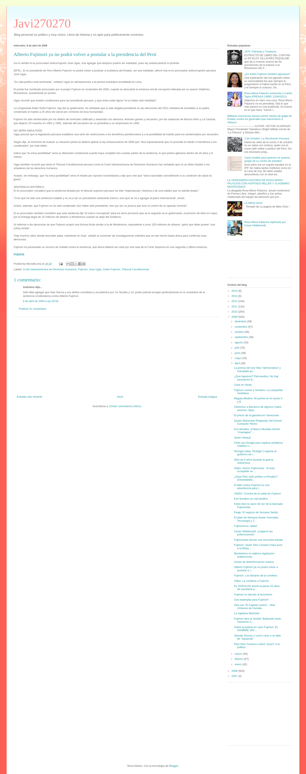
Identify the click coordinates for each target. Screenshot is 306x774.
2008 (234, 670)
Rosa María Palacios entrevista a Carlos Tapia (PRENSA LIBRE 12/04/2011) (268, 95)
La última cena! (253, 202)
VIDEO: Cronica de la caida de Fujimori (257, 493)
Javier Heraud (242, 437)
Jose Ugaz (95, 269)
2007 (234, 676)
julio (237, 347)
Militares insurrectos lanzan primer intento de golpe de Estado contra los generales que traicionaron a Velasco (259, 119)
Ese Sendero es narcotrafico (251, 498)
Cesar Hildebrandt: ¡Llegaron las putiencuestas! (253, 533)
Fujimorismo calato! (245, 525)
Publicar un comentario (32, 308)
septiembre (242, 337)
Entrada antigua (207, 396)
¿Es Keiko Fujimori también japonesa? (267, 74)
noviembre (241, 326)
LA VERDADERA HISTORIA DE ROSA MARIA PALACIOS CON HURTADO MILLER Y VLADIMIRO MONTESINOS (258, 183)
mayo (238, 358)
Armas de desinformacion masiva (254, 561)
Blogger (173, 765)
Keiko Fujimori (111, 269)
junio (238, 352)
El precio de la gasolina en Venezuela (256, 415)
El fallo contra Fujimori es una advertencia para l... (251, 487)
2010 (234, 311)
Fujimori (82, 269)
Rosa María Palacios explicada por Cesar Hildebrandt (265, 223)
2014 (234, 290)
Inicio (120, 396)
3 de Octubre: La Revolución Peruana (266, 138)
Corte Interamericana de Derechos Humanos (50, 269)
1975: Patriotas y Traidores (260, 51)
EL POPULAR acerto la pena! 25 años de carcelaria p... (257, 587)
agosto (239, 342)
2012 (234, 301)
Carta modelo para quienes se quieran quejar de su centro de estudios (267, 159)
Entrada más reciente (29, 396)
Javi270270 (42, 23)
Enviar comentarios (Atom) (125, 406)
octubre (239, 331)
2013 (234, 296)
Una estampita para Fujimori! (251, 599)
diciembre (241, 321)
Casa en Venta (242, 384)
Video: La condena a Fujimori (251, 580)
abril (238, 363)
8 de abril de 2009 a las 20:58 (40, 301)
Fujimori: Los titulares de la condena (255, 575)
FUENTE (19, 254)
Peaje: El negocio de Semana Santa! (256, 512)
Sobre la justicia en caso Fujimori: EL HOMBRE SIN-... (256, 629)
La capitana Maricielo (246, 613)
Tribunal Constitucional (135, 269)
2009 (234, 316)
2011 (234, 306)
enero (238, 664)
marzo (239, 653)
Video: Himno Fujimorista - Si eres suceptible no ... (254, 470)
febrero (239, 658)
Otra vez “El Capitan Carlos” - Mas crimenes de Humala (254, 606)
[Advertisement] (117, 354)
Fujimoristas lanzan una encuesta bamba (258, 539)
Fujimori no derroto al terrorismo (253, 594)
